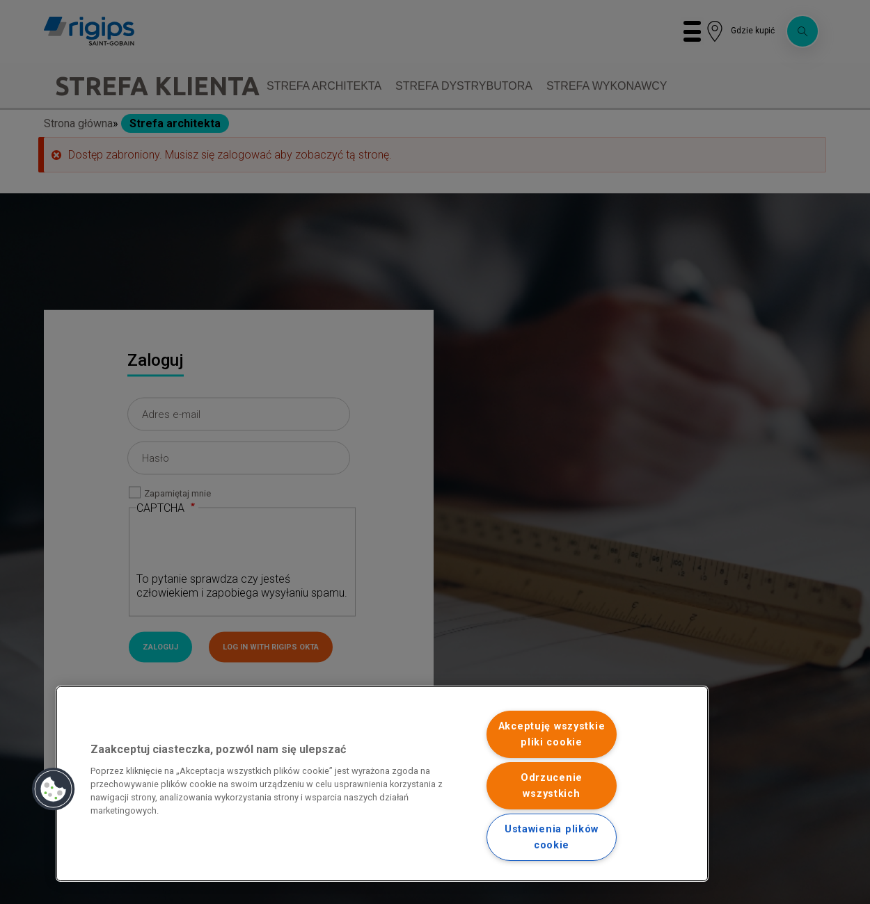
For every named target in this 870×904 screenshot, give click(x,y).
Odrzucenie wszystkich (552, 786)
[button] (53, 789)
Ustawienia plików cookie (552, 837)
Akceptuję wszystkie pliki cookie (552, 734)
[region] (382, 784)
